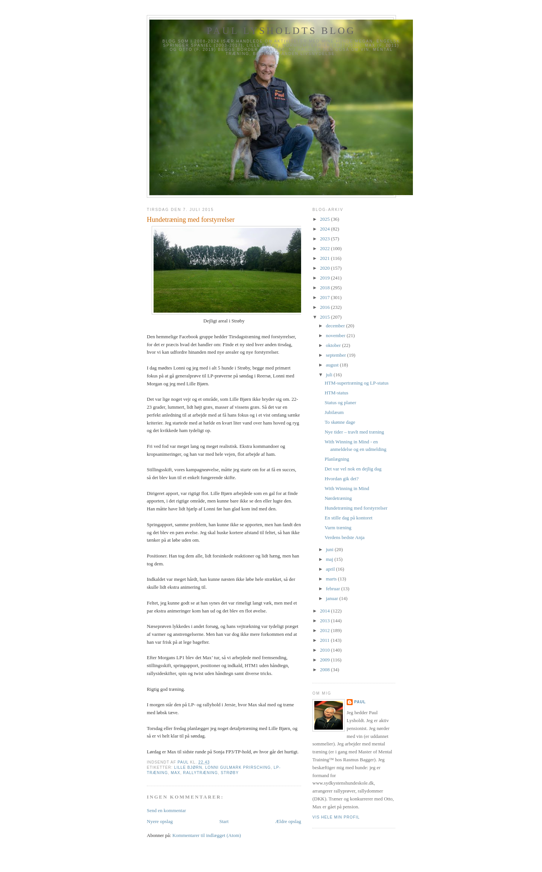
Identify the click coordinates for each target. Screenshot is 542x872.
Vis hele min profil (336, 817)
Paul (360, 702)
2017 (325, 297)
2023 (325, 238)
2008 (325, 669)
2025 (325, 219)
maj (330, 559)
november (336, 335)
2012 (325, 630)
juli (330, 374)
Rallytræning (200, 773)
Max (175, 773)
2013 (325, 620)
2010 (325, 650)
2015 (325, 317)
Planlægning (336, 459)
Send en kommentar (166, 810)
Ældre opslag (288, 821)
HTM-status (336, 393)
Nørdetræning (338, 498)
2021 (325, 258)
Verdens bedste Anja (344, 537)
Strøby (230, 773)
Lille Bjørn (188, 767)
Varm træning (337, 527)
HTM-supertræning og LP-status (356, 383)
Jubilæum (334, 412)
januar (333, 598)
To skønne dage (339, 422)
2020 (325, 268)
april (331, 569)
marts (332, 579)
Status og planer (340, 402)
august (333, 365)
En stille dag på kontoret (348, 518)
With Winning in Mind (346, 488)
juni (330, 549)
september (336, 355)
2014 (325, 611)
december (336, 325)
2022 (325, 248)
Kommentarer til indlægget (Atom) (206, 835)
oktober (334, 345)
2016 (325, 307)
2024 (325, 229)
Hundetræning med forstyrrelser (355, 508)
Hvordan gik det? (341, 478)
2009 (325, 660)
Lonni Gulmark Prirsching (238, 767)
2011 (325, 640)
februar (333, 588)
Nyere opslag (160, 821)
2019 (325, 278)
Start (224, 821)
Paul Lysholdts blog (281, 30)
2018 (325, 287)
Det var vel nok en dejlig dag (352, 469)
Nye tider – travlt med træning (354, 432)
